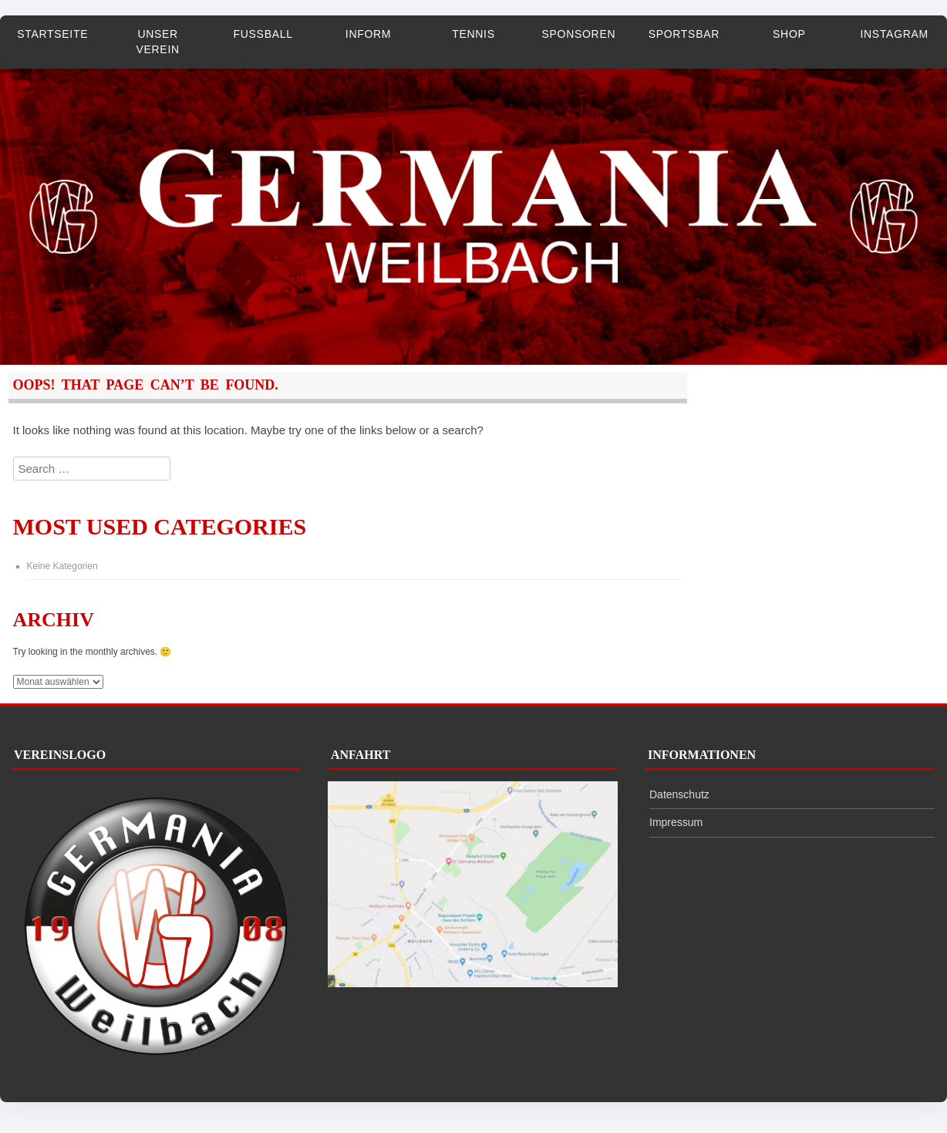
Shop (789, 34)
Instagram (894, 34)
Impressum (676, 822)
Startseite (52, 34)
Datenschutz (679, 794)
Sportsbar (684, 34)
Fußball (263, 34)
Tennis (473, 34)
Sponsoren (579, 34)
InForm (368, 34)
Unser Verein (157, 42)
